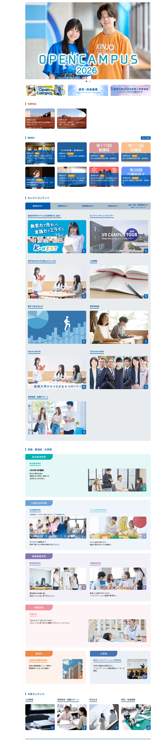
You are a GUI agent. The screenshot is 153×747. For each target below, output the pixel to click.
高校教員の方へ (88, 206)
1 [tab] (86, 81)
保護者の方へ (63, 206)
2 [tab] (90, 81)
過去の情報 (146, 138)
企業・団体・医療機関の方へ (138, 206)
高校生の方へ (38, 206)
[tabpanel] (88, 40)
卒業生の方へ (113, 206)
